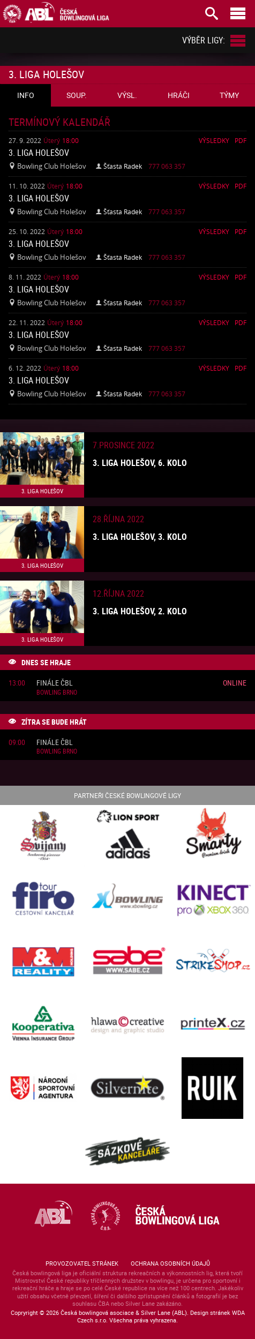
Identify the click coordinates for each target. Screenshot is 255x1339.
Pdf (240, 140)
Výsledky (214, 140)
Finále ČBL (54, 683)
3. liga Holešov (39, 153)
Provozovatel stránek (82, 1263)
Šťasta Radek (122, 166)
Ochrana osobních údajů (170, 1263)
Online (234, 683)
